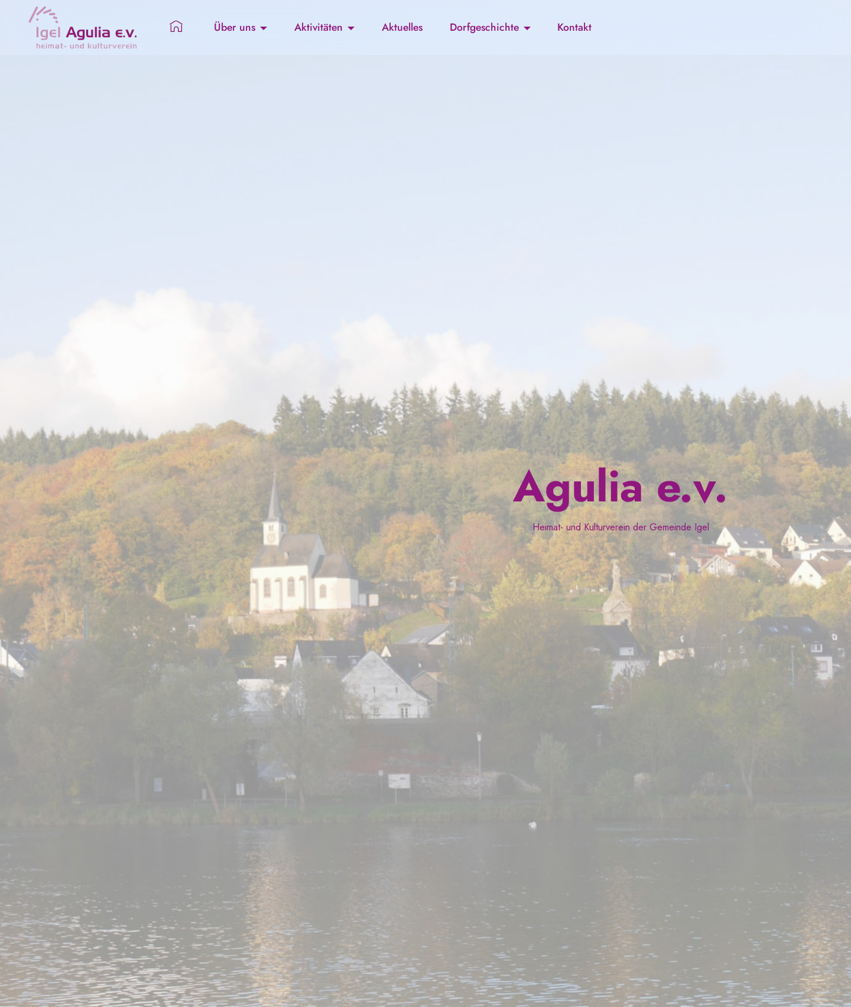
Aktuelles (402, 27)
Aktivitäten (318, 27)
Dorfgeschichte (484, 27)
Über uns (234, 27)
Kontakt (574, 27)
